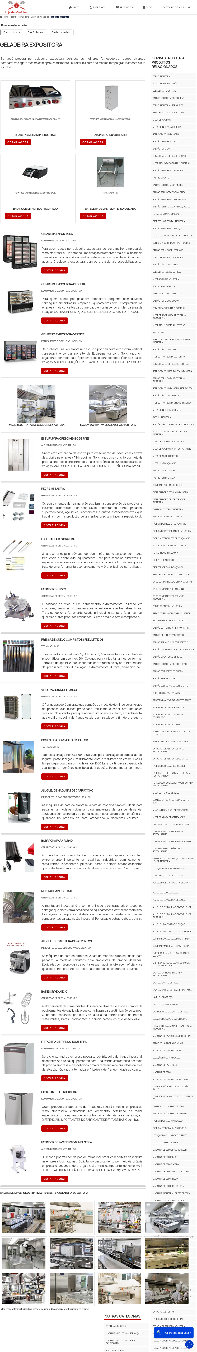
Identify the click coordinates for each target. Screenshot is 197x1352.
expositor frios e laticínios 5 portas (172, 1297)
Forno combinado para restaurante (173, 235)
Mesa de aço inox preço (165, 456)
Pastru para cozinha (164, 470)
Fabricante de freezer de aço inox (171, 538)
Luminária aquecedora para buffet (172, 841)
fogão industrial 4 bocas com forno (172, 1340)
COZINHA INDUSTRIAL (116, 1253)
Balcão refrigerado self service (170, 664)
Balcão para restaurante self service (173, 649)
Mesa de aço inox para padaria (169, 441)
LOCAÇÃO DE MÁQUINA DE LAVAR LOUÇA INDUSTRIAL (172, 1027)
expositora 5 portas (163, 1311)
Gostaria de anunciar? (177, 7)
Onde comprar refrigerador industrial (168, 597)
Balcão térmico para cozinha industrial (169, 379)
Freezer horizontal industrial (170, 221)
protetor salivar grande (166, 724)
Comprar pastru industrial (168, 485)
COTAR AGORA (18, 142)
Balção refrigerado (164, 286)
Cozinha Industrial (116, 1284)
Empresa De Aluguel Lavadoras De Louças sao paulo (171, 964)
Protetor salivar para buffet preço (172, 700)
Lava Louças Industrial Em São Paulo (172, 989)
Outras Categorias (122, 1243)
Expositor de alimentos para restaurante (168, 750)
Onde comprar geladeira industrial (172, 581)
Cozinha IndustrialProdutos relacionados (169, 62)
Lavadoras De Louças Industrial (170, 1011)
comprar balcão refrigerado (169, 1261)
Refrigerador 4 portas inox (167, 293)
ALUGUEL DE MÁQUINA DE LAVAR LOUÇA (172, 907)
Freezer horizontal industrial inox (172, 402)
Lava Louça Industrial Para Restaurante (167, 974)
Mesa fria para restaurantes (169, 817)
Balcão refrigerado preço (167, 228)
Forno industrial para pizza (168, 105)
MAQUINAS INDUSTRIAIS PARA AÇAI (123, 1260)
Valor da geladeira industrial (169, 620)
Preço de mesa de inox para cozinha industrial (172, 341)
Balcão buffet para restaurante (171, 627)
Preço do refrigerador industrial (171, 613)
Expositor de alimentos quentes (170, 758)
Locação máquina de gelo (166, 1057)
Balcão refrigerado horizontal (170, 199)
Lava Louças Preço (162, 997)
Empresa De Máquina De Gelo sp (169, 1113)
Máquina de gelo (162, 1072)
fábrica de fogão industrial (168, 1319)
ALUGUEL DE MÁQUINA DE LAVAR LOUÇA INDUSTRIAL (172, 915)
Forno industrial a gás (165, 83)
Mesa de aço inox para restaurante (172, 448)
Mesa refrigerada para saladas (170, 809)
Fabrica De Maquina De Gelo (167, 1120)
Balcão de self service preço (168, 635)
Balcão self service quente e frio (170, 685)
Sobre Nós (97, 7)
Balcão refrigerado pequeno (168, 98)
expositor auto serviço (165, 1268)
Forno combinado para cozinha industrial (170, 433)
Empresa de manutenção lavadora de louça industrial (173, 860)
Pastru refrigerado (164, 477)
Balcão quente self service (167, 656)
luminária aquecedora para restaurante (168, 833)
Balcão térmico (36, 32)
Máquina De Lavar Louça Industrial (172, 1036)
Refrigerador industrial (166, 134)
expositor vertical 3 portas (167, 1304)
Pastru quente (161, 177)
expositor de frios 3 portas (167, 1282)
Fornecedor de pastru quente (169, 545)
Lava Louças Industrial (165, 982)
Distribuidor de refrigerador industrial (169, 501)
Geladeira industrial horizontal (171, 363)
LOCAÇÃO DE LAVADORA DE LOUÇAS (170, 1018)
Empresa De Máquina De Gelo (168, 1106)
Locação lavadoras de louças (169, 868)
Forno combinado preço (166, 213)
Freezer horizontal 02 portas (169, 356)
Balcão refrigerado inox (166, 141)
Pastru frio (159, 332)
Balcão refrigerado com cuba (169, 192)
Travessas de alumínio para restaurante (168, 850)
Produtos (124, 7)
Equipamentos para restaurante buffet (171, 801)
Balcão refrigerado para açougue (171, 206)
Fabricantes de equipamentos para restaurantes (172, 774)
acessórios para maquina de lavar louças (171, 884)
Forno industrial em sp (165, 552)
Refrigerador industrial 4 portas (171, 242)
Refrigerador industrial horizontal (173, 388)
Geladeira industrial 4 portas (169, 112)
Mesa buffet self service (166, 792)
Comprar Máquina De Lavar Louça (171, 946)
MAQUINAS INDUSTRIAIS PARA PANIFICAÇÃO (120, 1269)
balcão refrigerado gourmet (169, 1243)
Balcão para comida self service (170, 642)
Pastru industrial (61, 32)
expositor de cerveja (164, 1275)
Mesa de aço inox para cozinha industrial (169, 316)
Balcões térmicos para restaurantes (173, 424)
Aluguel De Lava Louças (165, 892)
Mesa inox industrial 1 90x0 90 (169, 325)
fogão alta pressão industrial (169, 1326)
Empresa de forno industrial (169, 509)
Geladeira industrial (164, 90)
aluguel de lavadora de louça (169, 899)
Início (74, 7)
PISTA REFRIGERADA (115, 1277)
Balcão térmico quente (165, 264)
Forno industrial (12, 32)
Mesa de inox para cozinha (167, 127)
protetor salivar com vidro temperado (168, 716)
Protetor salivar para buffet (168, 693)
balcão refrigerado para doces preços (170, 1252)
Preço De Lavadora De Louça (168, 1043)
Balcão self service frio (165, 678)
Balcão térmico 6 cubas (166, 300)
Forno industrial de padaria (168, 257)
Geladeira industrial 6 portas (169, 156)
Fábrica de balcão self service (169, 765)
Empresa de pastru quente (167, 516)
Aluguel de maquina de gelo (168, 1050)
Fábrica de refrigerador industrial (172, 531)
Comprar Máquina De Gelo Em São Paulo (171, 1088)
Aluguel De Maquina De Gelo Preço (171, 1079)
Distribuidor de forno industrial (171, 492)
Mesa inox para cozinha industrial (171, 163)
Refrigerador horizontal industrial (173, 371)
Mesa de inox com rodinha (167, 410)
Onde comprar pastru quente (169, 589)
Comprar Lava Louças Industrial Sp (172, 938)
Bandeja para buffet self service (170, 741)
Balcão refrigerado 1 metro (168, 184)
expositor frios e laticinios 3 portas (172, 1290)
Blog (147, 7)
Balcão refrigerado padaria (168, 170)
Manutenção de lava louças (168, 875)
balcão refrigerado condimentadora (173, 1236)
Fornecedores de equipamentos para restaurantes (173, 784)
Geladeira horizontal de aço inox (171, 574)
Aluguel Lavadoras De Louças (169, 924)
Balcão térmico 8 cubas (166, 349)
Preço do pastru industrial (168, 606)
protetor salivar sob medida (168, 707)
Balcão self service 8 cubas (167, 671)
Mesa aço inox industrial (166, 279)
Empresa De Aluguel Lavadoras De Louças (171, 954)
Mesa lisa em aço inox (164, 463)
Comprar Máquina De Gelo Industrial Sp (173, 1098)
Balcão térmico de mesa (166, 395)
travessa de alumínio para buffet (171, 824)
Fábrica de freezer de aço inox (169, 523)
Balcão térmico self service (168, 250)
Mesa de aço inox (162, 119)
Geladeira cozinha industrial (169, 308)
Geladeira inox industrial (167, 271)
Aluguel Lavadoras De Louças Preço (172, 931)
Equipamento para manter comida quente (171, 733)
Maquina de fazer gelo (165, 1064)
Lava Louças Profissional (166, 1004)
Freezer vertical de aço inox (168, 567)
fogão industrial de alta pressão (171, 1347)
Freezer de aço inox (163, 560)
